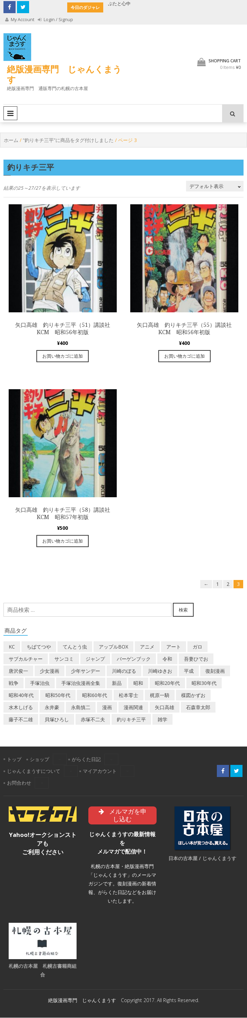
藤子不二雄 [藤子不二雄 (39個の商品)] (21, 719)
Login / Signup (55, 19)
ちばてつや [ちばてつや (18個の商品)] (39, 646)
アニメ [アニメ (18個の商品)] (147, 646)
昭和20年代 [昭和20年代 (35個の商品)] (167, 683)
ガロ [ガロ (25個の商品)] (197, 646)
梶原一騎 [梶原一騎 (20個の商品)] (159, 695)
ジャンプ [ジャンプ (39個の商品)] (95, 658)
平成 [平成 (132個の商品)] (189, 671)
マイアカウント (100, 771)
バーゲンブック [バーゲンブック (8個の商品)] (134, 658)
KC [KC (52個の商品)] (12, 646)
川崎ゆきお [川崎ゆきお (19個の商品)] (160, 671)
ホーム (11, 140)
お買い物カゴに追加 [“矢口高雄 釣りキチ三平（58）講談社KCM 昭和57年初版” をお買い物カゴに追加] (62, 541)
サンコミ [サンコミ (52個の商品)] (64, 658)
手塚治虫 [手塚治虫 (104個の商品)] (40, 683)
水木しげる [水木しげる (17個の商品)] (21, 707)
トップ (14, 759)
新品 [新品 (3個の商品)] (117, 683)
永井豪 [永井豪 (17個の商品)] (52, 707)
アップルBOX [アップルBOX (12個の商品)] (113, 646)
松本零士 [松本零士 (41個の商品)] (128, 695)
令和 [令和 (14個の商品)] (167, 658)
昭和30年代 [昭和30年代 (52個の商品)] (204, 683)
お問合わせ (19, 782)
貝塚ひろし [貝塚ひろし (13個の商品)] (57, 719)
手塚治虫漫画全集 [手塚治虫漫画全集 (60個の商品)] (80, 683)
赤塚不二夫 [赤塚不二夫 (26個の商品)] (93, 719)
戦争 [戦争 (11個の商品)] (13, 683)
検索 (183, 610)
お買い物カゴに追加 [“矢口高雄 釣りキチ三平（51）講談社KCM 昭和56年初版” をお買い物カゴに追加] (62, 356)
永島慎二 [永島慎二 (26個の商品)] (80, 707)
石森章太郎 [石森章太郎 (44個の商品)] (198, 707)
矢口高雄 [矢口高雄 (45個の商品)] (164, 707)
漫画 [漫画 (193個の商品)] (107, 707)
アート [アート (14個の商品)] (173, 646)
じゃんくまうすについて (33, 771)
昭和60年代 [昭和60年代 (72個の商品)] (94, 695)
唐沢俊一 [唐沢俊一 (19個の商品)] (18, 671)
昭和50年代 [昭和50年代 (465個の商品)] (57, 695)
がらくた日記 (86, 759)
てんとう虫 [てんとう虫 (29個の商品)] (75, 646)
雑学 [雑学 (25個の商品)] (162, 719)
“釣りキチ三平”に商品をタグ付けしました (68, 140)
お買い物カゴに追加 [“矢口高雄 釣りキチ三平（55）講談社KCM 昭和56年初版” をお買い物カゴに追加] (184, 356)
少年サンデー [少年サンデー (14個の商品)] (85, 671)
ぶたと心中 (119, 3)
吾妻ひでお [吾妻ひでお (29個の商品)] (196, 658)
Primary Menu (10, 113)
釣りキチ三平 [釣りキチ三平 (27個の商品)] (131, 719)
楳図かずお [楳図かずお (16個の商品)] (193, 695)
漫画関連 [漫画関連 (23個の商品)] (133, 707)
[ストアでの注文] (215, 186)
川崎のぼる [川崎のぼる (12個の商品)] (124, 671)
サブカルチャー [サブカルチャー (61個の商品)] (26, 658)
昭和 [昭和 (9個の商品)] (138, 683)
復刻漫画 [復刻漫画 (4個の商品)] (215, 671)
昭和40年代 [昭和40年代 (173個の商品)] (21, 695)
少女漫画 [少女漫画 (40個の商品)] (49, 671)
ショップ (39, 759)
